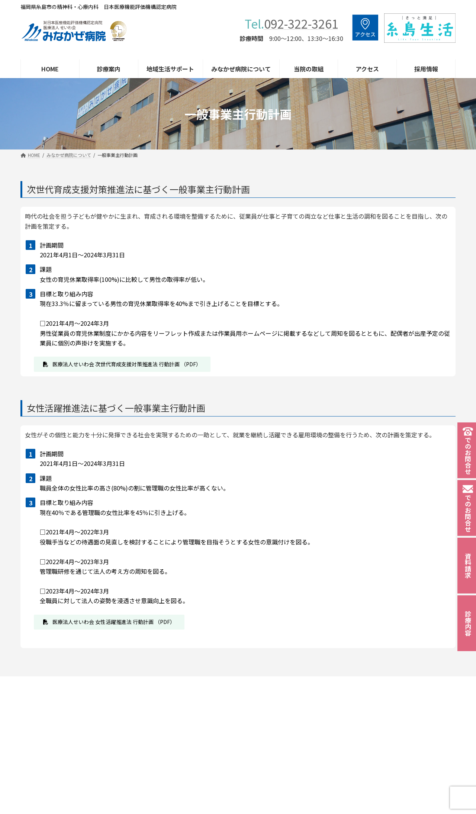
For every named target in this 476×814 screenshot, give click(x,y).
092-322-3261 (301, 23)
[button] (122, 364)
